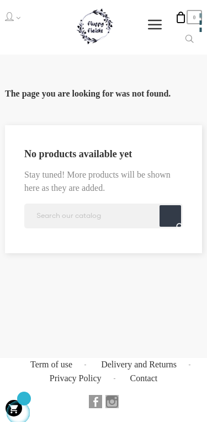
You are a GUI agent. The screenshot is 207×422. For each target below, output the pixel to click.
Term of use (51, 364)
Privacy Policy (76, 378)
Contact (144, 378)
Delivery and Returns (139, 364)
